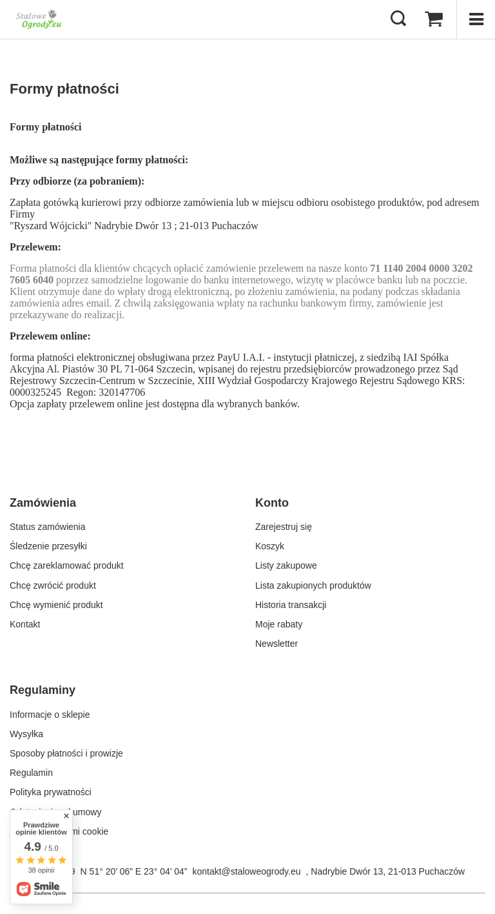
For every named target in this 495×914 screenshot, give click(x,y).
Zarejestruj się (283, 527)
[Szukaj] (398, 19)
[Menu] (475, 19)
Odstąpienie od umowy (55, 812)
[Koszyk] (433, 19)
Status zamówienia (48, 527)
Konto (272, 502)
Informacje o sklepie (50, 714)
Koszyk (269, 546)
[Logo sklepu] (39, 19)
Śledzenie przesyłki (48, 546)
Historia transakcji (290, 605)
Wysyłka (26, 734)
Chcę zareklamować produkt (67, 565)
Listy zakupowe (286, 565)
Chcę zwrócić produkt (53, 585)
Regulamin (31, 772)
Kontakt (25, 624)
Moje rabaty (278, 624)
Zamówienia (43, 502)
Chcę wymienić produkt (56, 605)
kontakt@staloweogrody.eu (246, 871)
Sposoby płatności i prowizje (66, 753)
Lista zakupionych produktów (313, 585)
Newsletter (276, 643)
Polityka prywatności (51, 792)
